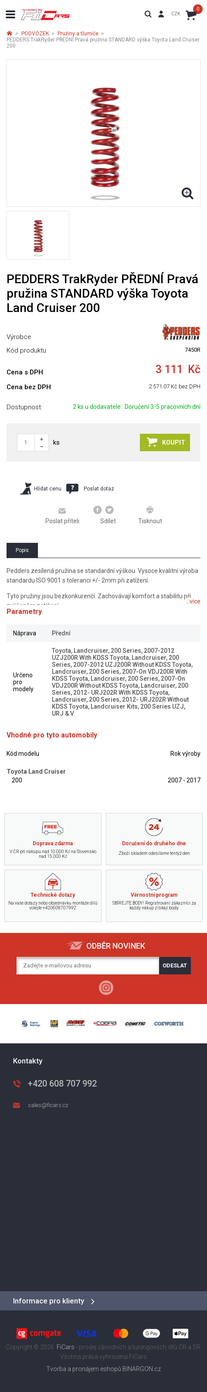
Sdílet (104, 515)
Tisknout (150, 515)
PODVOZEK (35, 34)
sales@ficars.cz (48, 1105)
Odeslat (175, 965)
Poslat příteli (62, 515)
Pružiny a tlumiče (78, 34)
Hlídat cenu (40, 488)
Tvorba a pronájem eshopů (83, 1368)
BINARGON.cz (141, 1368)
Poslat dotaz (90, 488)
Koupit (166, 442)
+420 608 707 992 (62, 1083)
